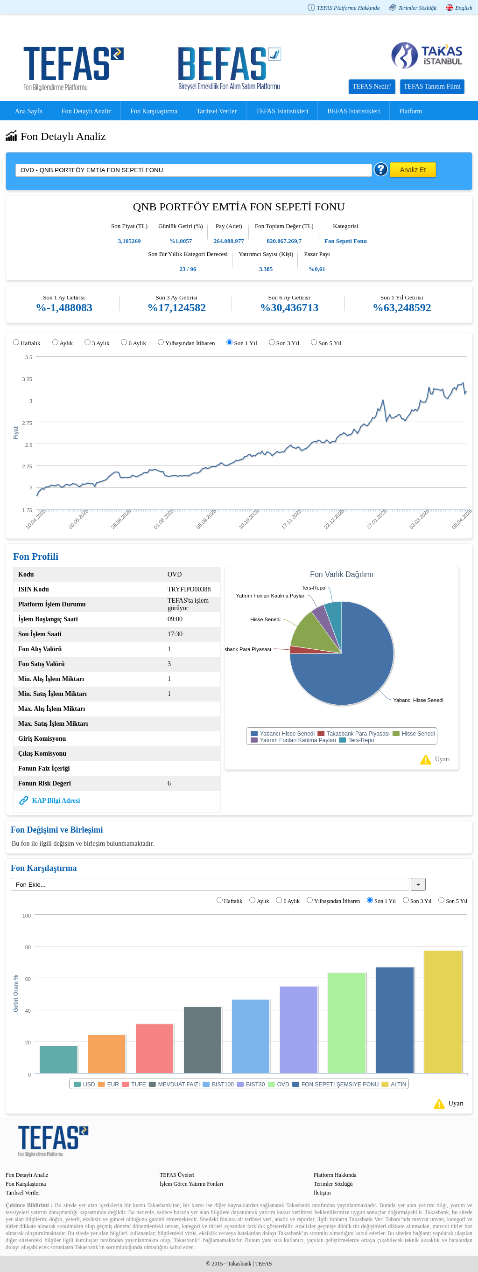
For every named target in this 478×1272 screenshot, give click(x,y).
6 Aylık (137, 343)
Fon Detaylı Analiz (87, 111)
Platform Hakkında (335, 1175)
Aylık (66, 343)
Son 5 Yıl (329, 343)
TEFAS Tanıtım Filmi (432, 86)
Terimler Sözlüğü (417, 8)
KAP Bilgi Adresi (56, 800)
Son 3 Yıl (287, 343)
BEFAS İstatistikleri (353, 111)
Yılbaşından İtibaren (190, 343)
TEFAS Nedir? (371, 86)
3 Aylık (100, 343)
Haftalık (31, 343)
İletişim (322, 1192)
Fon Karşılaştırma (153, 111)
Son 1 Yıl (245, 343)
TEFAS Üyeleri (177, 1175)
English (463, 8)
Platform (410, 111)
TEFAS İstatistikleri (282, 111)
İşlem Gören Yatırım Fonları (191, 1184)
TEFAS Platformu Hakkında (348, 8)
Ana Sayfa (28, 111)
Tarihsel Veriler (217, 111)
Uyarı (442, 759)
